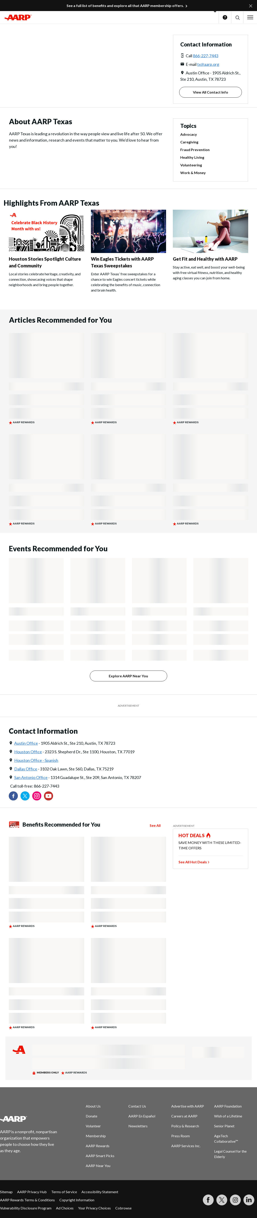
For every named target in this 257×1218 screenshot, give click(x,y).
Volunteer (93, 1126)
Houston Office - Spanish (36, 760)
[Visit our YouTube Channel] (48, 795)
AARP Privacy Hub (32, 1192)
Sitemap (6, 1192)
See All (155, 825)
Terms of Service (64, 1192)
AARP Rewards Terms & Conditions (27, 1200)
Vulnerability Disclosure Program (25, 1208)
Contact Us (137, 1106)
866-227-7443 (205, 55)
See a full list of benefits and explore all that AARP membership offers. (125, 5)
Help (225, 17)
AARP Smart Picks (100, 1156)
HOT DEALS (191, 835)
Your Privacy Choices (94, 1208)
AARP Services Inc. (185, 1146)
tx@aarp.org (208, 64)
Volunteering (191, 165)
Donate (91, 1116)
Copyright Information (76, 1200)
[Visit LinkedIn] (248, 1200)
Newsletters (138, 1126)
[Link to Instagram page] (36, 795)
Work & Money (193, 172)
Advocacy (188, 134)
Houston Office (28, 751)
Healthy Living (192, 157)
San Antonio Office (31, 777)
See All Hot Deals (192, 862)
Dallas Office (25, 768)
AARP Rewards (97, 1146)
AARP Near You (98, 1165)
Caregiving (189, 142)
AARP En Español (141, 1116)
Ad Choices (65, 1208)
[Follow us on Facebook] (13, 795)
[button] (237, 17)
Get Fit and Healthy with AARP (205, 259)
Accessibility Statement (99, 1192)
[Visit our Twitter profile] (25, 795)
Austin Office (26, 743)
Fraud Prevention (195, 149)
